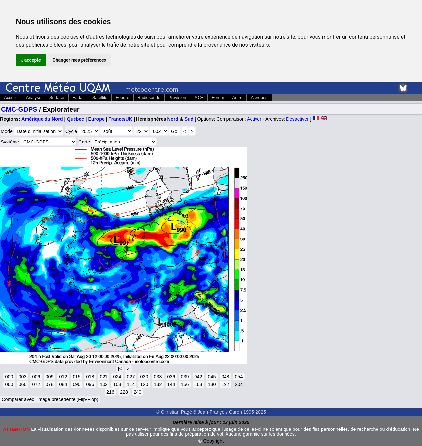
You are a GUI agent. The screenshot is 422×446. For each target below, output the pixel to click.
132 (158, 384)
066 (22, 384)
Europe (96, 119)
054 (239, 376)
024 (117, 376)
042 (198, 376)
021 (103, 376)
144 (171, 384)
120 (144, 384)
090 (76, 384)
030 (144, 376)
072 (36, 384)
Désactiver (297, 119)
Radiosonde (148, 97)
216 (110, 392)
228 (124, 392)
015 (76, 376)
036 (171, 376)
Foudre (122, 97)
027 (131, 376)
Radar (78, 97)
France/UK (120, 119)
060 (9, 384)
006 (36, 376)
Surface (56, 97)
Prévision (177, 97)
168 (198, 384)
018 (90, 376)
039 (185, 376)
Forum (218, 97)
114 (131, 384)
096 (90, 384)
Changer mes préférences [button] (79, 60)
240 (137, 392)
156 (185, 384)
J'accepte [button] (31, 60)
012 (63, 376)
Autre (237, 97)
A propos (259, 97)
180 (212, 384)
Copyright (213, 441)
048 (225, 376)
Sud (188, 119)
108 (117, 384)
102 (103, 384)
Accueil (11, 97)
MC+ (198, 97)
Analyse (33, 97)
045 (212, 376)
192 (225, 384)
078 (49, 384)
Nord (172, 119)
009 (49, 376)
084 (63, 384)
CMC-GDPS (19, 109)
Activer (254, 119)
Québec (75, 119)
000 (9, 376)
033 (158, 376)
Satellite (99, 97)
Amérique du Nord (42, 119)
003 (22, 376)
